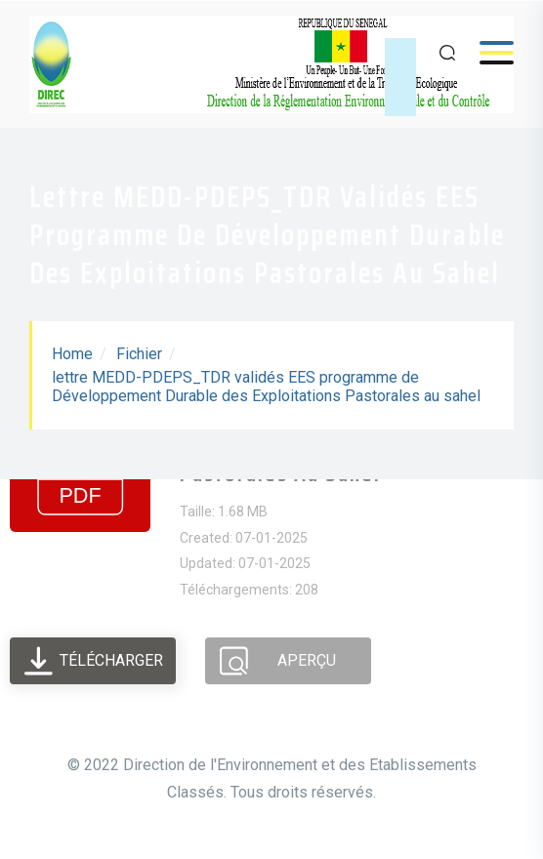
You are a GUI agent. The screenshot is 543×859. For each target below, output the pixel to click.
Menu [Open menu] (487, 52)
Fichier (139, 354)
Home (72, 354)
